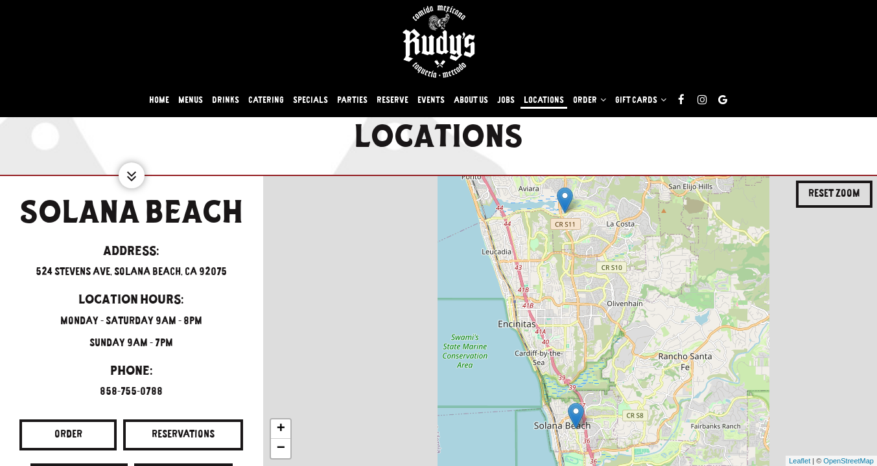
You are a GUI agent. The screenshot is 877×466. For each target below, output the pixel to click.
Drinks (225, 100)
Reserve (392, 100)
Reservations (169, 438)
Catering (266, 100)
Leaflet (799, 461)
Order (50, 438)
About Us (471, 100)
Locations (544, 100)
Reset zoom (834, 193)
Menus (190, 100)
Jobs (506, 100)
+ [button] (281, 429)
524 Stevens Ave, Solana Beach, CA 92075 (131, 272)
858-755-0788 (131, 391)
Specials (310, 100)
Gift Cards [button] (640, 100)
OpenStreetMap (848, 461)
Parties (352, 100)
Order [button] (589, 100)
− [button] (281, 448)
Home (159, 100)
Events (431, 100)
